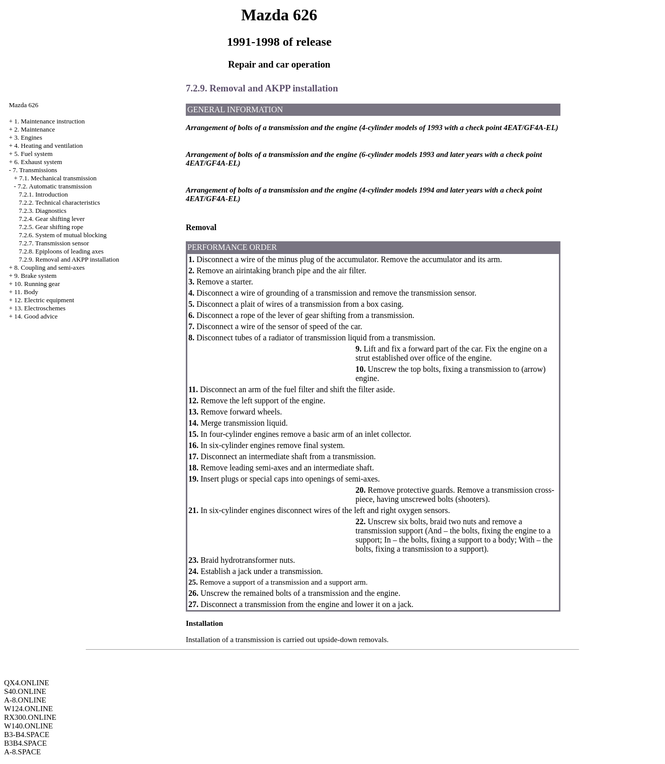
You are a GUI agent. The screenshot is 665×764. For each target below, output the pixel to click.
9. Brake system (35, 275)
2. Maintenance (34, 129)
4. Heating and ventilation (48, 145)
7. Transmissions (35, 170)
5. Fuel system (33, 153)
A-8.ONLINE (25, 700)
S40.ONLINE (25, 691)
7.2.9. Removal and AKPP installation (69, 259)
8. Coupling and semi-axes (49, 267)
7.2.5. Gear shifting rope (51, 227)
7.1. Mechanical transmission (57, 178)
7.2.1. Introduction (43, 194)
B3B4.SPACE (25, 743)
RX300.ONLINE (30, 717)
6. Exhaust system (38, 162)
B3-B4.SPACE (26, 734)
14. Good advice (36, 316)
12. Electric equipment (44, 300)
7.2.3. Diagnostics (42, 210)
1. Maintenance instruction (49, 121)
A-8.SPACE (22, 752)
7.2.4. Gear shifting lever (52, 218)
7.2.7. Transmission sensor (54, 243)
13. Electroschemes (39, 308)
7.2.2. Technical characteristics (59, 202)
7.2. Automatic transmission (55, 186)
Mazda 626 (23, 105)
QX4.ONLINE (26, 683)
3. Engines (28, 137)
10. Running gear (37, 284)
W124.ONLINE (28, 709)
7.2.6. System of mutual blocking (63, 235)
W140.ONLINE (28, 726)
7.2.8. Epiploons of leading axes (61, 251)
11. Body (26, 292)
